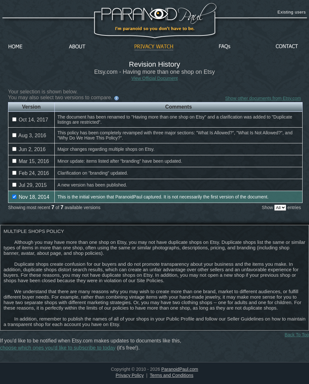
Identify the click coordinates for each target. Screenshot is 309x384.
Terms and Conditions (171, 375)
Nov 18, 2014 (31, 197)
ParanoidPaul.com (179, 369)
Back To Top (297, 334)
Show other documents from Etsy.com (263, 98)
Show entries (281, 207)
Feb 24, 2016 (30, 173)
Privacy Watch (154, 46)
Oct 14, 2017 (30, 119)
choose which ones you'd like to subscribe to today (58, 347)
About (78, 46)
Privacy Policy (130, 375)
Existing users (291, 12)
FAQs (224, 46)
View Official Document (154, 78)
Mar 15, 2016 (30, 161)
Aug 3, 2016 (29, 135)
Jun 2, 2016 (29, 149)
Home (15, 46)
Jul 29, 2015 (29, 185)
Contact (286, 46)
